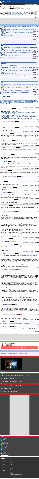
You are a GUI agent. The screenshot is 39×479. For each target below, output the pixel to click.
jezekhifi (4, 304)
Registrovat (36, 4)
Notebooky (4, 451)
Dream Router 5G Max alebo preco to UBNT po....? (10, 377)
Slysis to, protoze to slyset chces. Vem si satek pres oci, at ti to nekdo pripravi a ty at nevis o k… (19, 87)
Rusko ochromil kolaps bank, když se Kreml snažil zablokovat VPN (13, 375)
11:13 (15, 8)
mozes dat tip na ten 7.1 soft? (6, 35)
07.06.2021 (16, 253)
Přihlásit (32, 4)
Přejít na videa (3, 371)
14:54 (17, 140)
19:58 (20, 269)
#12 (38, 176)
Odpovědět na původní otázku (14, 333)
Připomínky (4, 452)
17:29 (13, 170)
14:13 (19, 244)
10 (17, 387)
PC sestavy (4, 447)
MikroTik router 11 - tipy (5, 388)
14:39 (20, 121)
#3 (38, 121)
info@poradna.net (23, 476)
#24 (38, 304)
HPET (4, 161)
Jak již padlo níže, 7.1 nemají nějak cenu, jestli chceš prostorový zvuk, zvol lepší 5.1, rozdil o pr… (19, 50)
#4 (38, 127)
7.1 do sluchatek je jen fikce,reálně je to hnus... (9, 57)
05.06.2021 (10, 205)
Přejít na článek (4, 354)
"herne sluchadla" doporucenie (10, 7)
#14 (38, 192)
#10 (38, 181)
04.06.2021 (12, 8)
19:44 (21, 314)
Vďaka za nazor (4, 59)
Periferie (3, 439)
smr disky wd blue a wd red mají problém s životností (11, 381)
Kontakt (11, 473)
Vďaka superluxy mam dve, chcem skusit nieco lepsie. (11, 55)
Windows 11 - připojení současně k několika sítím (13, 351)
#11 (38, 161)
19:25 (22, 176)
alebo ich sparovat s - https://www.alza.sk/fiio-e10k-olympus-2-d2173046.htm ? (15, 90)
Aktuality (2, 373)
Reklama (11, 469)
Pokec (3, 453)
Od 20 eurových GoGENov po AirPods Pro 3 (8, 357)
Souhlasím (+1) (25, 185)
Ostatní (3, 448)
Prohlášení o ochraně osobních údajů (16, 474)
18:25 (13, 161)
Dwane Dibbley (5, 170)
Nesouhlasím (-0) (31, 107)
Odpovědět (36, 17)
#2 (38, 108)
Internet (3, 444)
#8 (38, 154)
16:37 (16, 304)
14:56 (21, 147)
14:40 (20, 127)
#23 (38, 326)
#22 (38, 269)
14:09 (19, 253)
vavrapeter (4, 96)
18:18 (9, 181)
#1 (38, 96)
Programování (5, 443)
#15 (38, 199)
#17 (38, 211)
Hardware (4, 438)
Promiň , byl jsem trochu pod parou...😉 (8, 73)
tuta (3, 181)
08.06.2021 (17, 269)
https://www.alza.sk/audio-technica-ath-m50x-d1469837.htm (17, 13)
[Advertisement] (19, 21)
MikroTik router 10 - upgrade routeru (8, 390)
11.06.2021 (13, 304)
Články (2, 383)
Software (4, 442)
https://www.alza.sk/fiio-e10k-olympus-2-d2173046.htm (19, 323)
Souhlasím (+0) (25, 107)
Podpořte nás (3, 341)
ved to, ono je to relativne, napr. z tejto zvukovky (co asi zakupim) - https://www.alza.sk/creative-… (20, 78)
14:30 (17, 108)
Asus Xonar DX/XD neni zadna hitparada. (9, 65)
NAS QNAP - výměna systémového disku (9, 387)
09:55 (14, 238)
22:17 (13, 192)
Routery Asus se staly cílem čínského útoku (9, 379)
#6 (38, 140)
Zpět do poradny (3, 333)
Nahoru (21, 333)
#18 (38, 238)
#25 (38, 314)
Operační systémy (5, 446)
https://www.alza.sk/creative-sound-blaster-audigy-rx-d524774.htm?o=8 (21, 14)
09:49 (19, 211)
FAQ (11, 472)
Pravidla (11, 468)
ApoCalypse (5, 140)
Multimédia (18, 8)
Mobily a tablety (5, 449)
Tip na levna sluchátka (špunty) (7, 378)
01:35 (14, 205)
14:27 (11, 96)
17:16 (16, 154)
